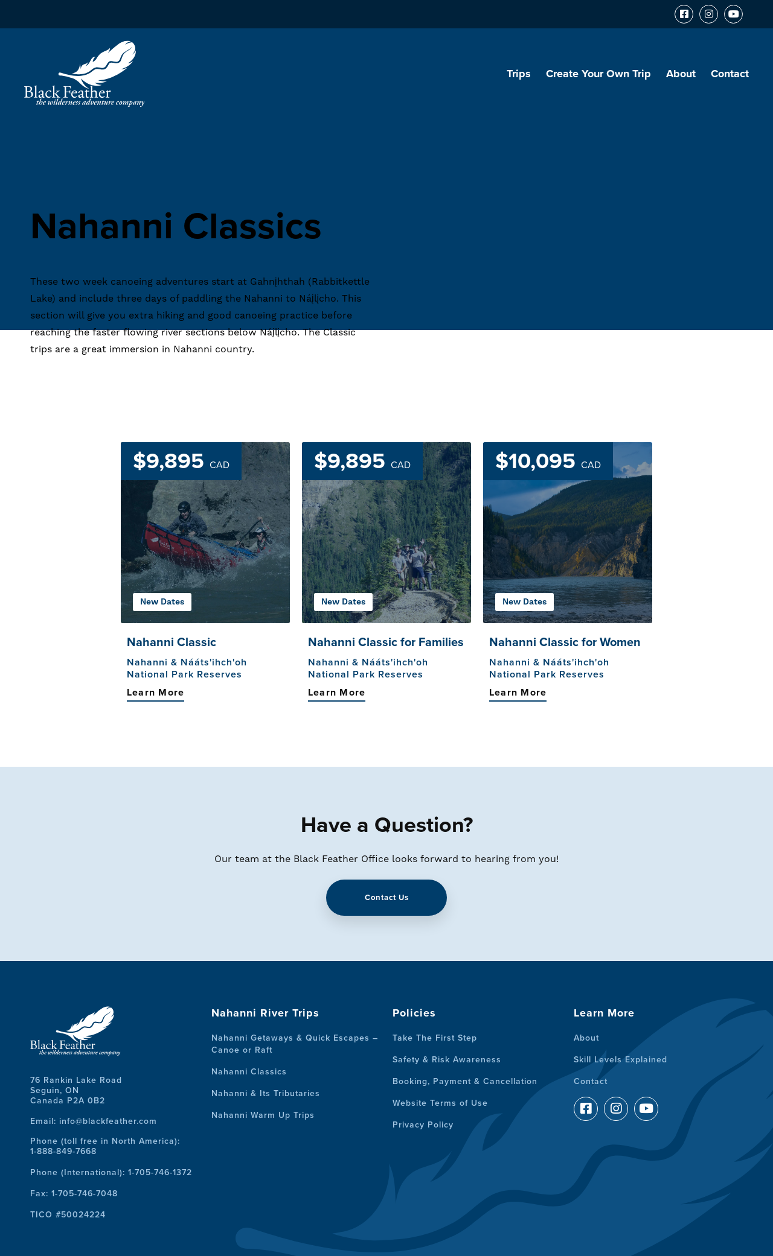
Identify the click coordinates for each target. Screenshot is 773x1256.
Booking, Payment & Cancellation (465, 1081)
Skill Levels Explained (620, 1060)
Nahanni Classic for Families (386, 642)
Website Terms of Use (440, 1103)
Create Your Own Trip (598, 73)
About (681, 73)
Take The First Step (435, 1038)
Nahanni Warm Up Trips (263, 1115)
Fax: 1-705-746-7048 (74, 1193)
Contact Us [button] (387, 897)
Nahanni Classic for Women (565, 642)
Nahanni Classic (171, 642)
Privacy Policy (423, 1125)
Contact (730, 73)
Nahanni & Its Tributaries (265, 1093)
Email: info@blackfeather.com (93, 1121)
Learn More (155, 693)
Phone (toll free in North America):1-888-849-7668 (105, 1146)
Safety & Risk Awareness (447, 1060)
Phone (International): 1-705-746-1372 (111, 1172)
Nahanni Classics (249, 1072)
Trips (519, 73)
